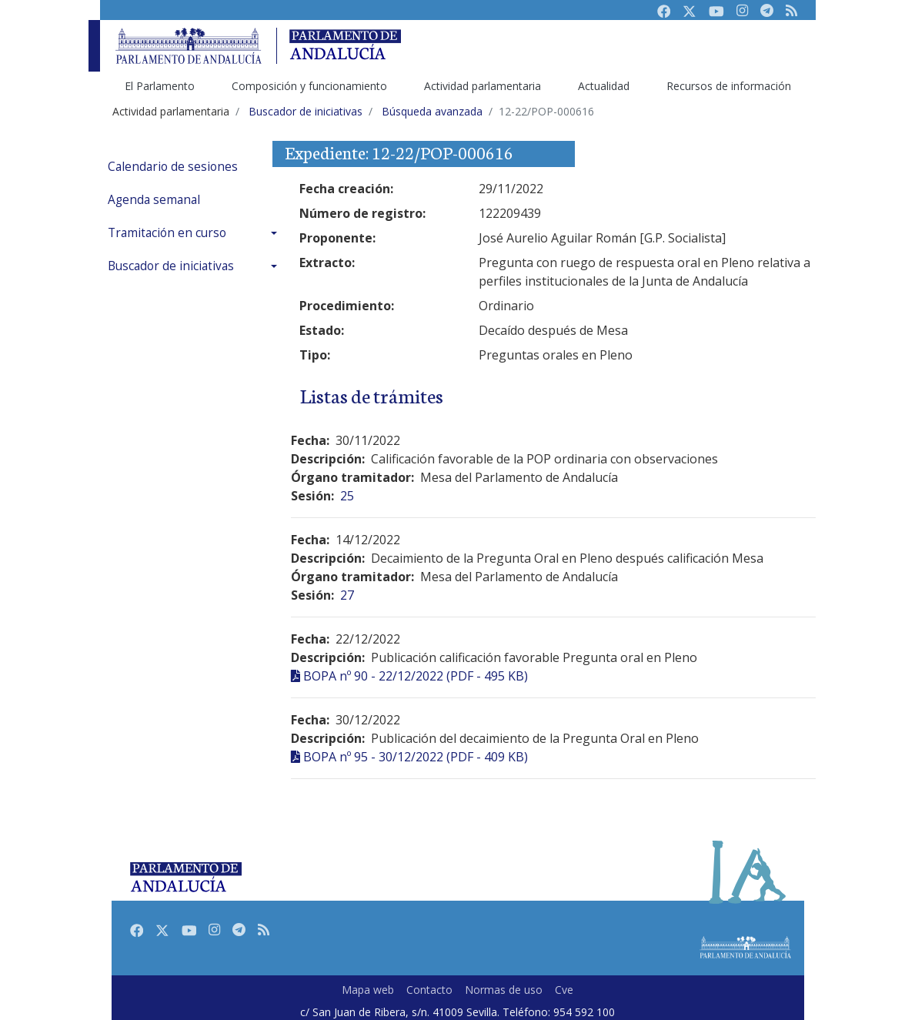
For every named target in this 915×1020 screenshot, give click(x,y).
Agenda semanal (154, 200)
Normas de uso (504, 989)
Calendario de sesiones (173, 167)
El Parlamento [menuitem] (160, 86)
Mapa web (368, 989)
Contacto (429, 989)
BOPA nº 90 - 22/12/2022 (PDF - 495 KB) (415, 675)
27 (347, 595)
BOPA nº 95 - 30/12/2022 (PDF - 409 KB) (415, 756)
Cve (564, 989)
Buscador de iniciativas (171, 266)
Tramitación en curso (167, 233)
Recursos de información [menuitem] (728, 86)
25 (347, 495)
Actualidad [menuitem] (603, 86)
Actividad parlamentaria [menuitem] (482, 86)
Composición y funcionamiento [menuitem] (309, 86)
